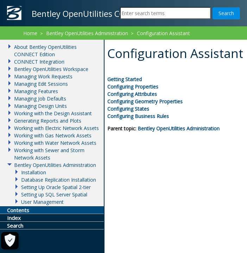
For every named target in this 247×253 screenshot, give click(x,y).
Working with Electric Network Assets (56, 128)
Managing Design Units (40, 106)
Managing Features (36, 91)
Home (30, 33)
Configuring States (128, 108)
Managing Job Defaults (40, 98)
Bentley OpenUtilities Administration (179, 128)
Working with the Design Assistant (53, 113)
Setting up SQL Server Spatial (54, 194)
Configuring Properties (132, 86)
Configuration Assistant (163, 33)
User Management (42, 202)
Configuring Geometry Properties (145, 101)
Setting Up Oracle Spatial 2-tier (56, 187)
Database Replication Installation (58, 179)
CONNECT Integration (39, 61)
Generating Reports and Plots (47, 120)
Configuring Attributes (132, 94)
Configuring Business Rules (138, 116)
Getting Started (124, 79)
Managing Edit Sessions (41, 83)
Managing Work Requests (43, 76)
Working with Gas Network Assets (52, 135)
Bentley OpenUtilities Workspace (51, 69)
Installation (33, 172)
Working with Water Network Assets (55, 143)
